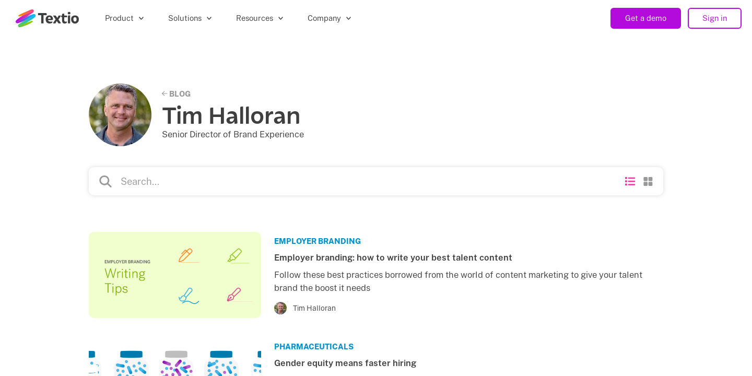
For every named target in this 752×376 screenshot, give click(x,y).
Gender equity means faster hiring (345, 363)
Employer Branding (317, 241)
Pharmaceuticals (314, 346)
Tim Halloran (314, 308)
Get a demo (645, 18)
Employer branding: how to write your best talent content (393, 257)
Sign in (714, 18)
